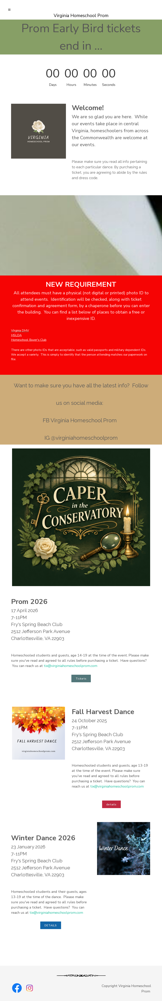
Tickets (81, 679)
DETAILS (51, 925)
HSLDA (16, 335)
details (111, 804)
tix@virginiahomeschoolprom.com (70, 665)
